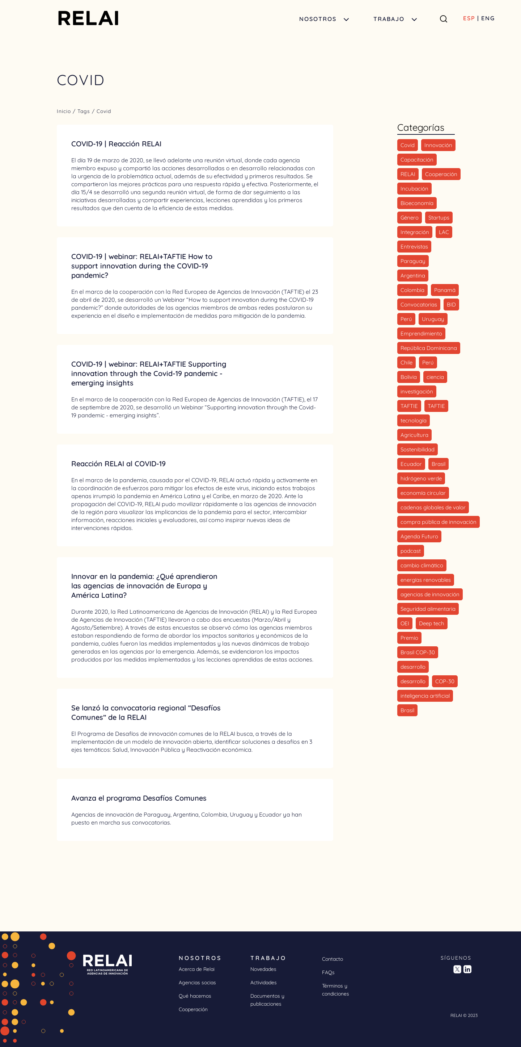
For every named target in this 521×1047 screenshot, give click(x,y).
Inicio (65, 111)
